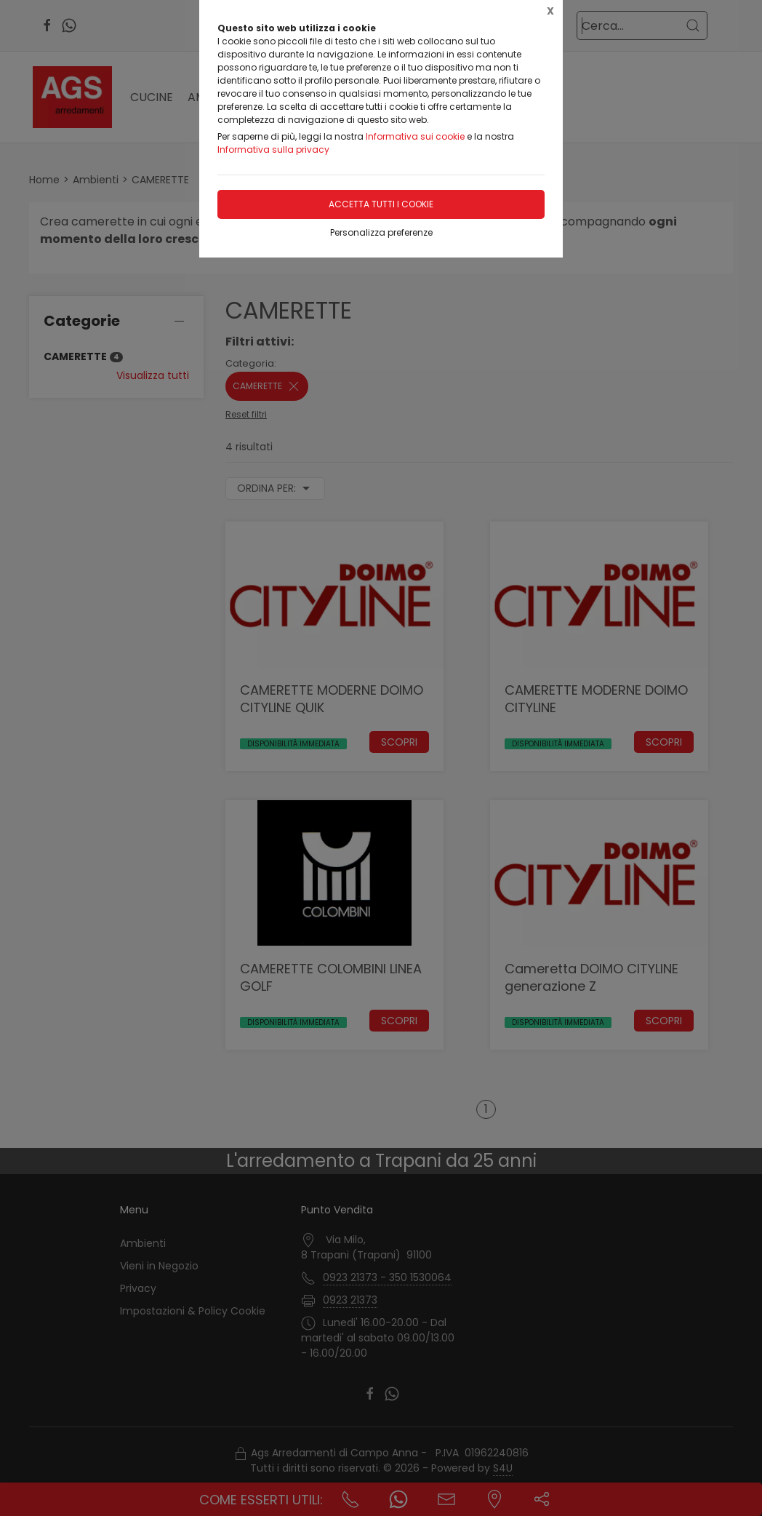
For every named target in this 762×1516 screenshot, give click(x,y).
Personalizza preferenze (381, 232)
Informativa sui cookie (415, 136)
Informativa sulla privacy (273, 149)
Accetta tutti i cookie (381, 204)
